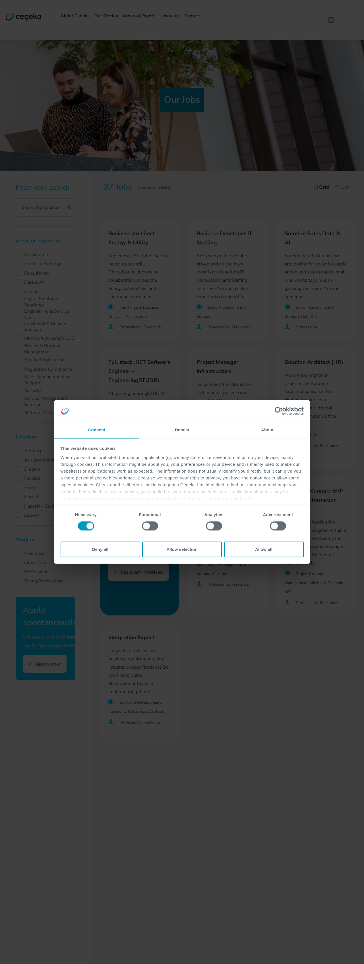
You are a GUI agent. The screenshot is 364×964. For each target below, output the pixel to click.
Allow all (263, 549)
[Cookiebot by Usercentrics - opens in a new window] (279, 411)
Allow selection (181, 549)
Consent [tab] (97, 429)
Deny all (100, 549)
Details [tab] (182, 429)
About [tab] (267, 429)
